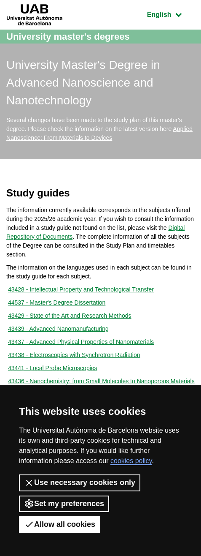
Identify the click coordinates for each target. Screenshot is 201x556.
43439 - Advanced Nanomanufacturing (58, 328)
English (171, 13)
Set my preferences (64, 504)
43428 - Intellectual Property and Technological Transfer (81, 289)
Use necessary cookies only (79, 483)
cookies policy (131, 460)
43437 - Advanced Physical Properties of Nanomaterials (81, 341)
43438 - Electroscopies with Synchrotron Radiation (74, 355)
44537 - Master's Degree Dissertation (56, 302)
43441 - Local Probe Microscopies (52, 368)
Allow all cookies (59, 524)
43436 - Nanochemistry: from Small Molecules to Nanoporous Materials (101, 381)
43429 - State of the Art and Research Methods (69, 315)
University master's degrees (68, 36)
